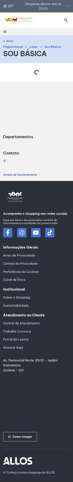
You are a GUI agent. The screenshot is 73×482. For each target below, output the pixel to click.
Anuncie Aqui (13, 347)
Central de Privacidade (20, 263)
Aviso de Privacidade (19, 255)
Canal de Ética (14, 280)
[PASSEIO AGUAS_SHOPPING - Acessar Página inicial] (19, 20)
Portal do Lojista (15, 339)
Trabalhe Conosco (17, 331)
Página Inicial (13, 47)
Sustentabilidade (16, 305)
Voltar (8, 41)
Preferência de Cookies (21, 272)
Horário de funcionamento (21, 174)
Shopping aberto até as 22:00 (47, 6)
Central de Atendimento (21, 323)
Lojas (34, 47)
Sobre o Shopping (16, 297)
